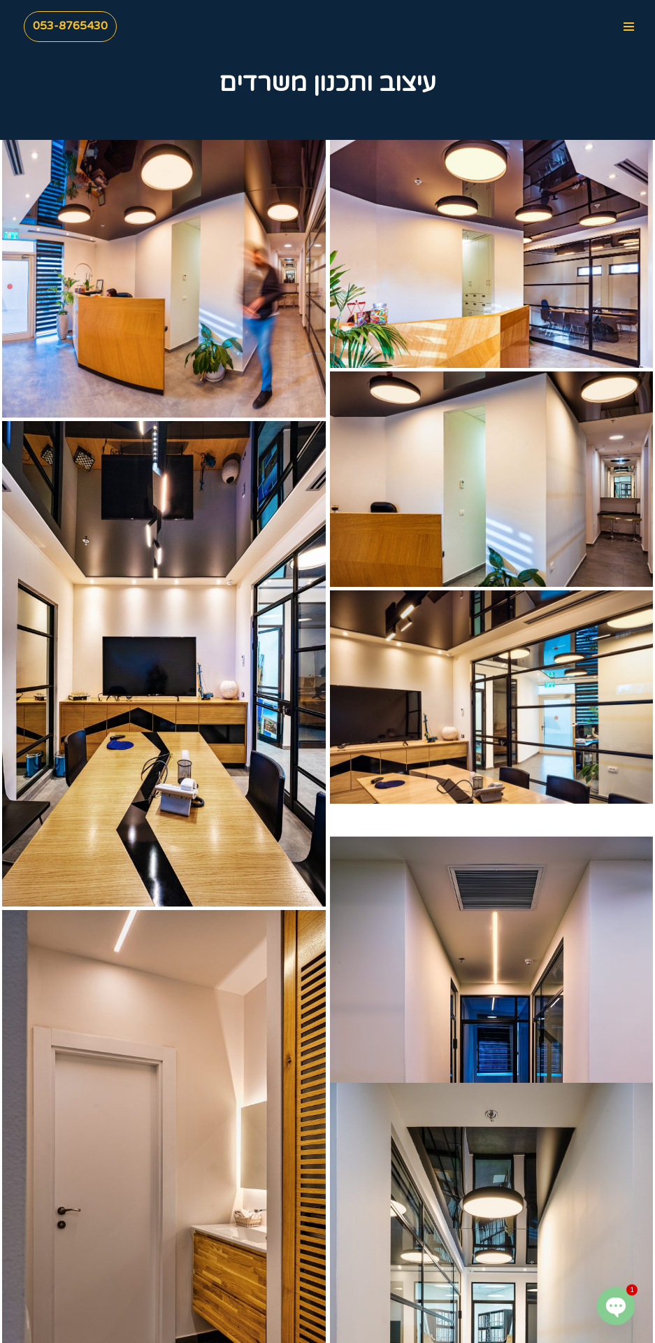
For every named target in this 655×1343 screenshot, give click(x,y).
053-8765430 (70, 26)
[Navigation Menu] (629, 26)
